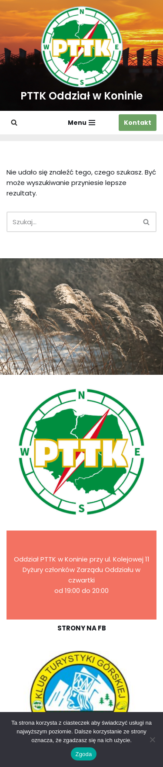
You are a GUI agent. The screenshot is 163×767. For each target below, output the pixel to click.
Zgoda (83, 754)
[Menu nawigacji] (81, 122)
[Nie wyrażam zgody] (152, 739)
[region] (81, 699)
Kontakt (137, 122)
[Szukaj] (14, 122)
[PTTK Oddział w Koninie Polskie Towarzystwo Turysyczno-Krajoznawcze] (81, 55)
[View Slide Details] (81, 699)
